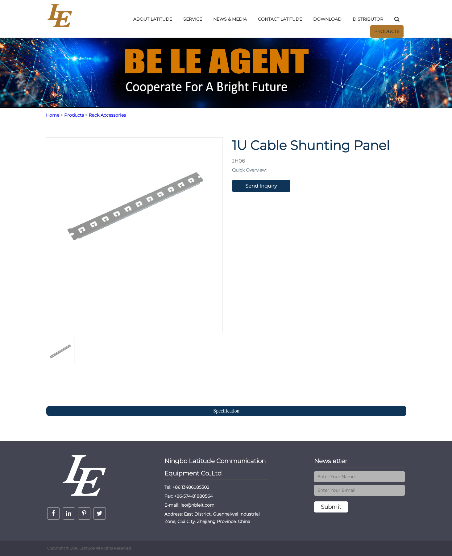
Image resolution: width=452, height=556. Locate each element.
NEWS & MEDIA (230, 19)
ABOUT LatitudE (152, 19)
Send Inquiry (261, 186)
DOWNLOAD (327, 19)
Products (387, 31)
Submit (331, 507)
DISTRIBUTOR (368, 19)
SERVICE (192, 19)
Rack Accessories (107, 115)
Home (52, 115)
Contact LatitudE (280, 19)
